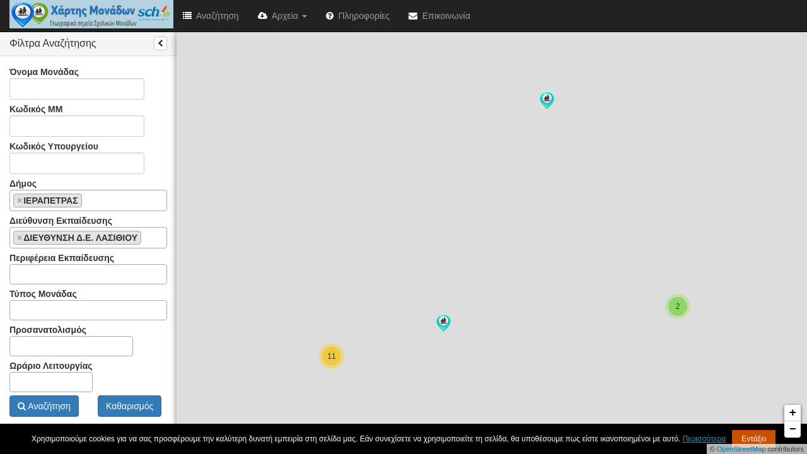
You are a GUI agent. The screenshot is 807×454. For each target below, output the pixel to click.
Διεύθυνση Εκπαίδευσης (88, 232)
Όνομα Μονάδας (76, 83)
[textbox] (88, 200)
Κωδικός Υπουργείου (76, 157)
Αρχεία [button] (282, 16)
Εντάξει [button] (753, 438)
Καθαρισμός (129, 406)
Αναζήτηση (211, 16)
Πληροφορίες (358, 16)
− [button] (792, 429)
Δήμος (88, 194)
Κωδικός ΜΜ (76, 120)
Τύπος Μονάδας (88, 304)
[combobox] (88, 200)
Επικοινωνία (439, 16)
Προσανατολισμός (71, 340)
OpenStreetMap (741, 449)
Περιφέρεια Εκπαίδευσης (88, 268)
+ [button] (792, 413)
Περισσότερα (704, 438)
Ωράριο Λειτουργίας (51, 376)
